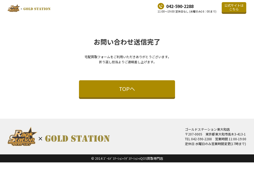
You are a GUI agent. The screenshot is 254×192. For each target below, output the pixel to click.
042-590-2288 (179, 6)
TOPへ (127, 89)
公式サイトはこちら (234, 7)
